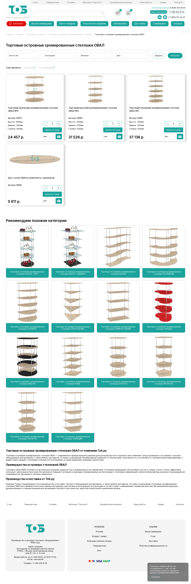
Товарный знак (52, 2)
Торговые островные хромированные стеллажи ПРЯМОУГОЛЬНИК (118, 343)
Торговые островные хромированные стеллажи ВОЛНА (118, 288)
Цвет (118, 56)
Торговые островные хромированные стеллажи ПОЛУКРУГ (27, 343)
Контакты (178, 2)
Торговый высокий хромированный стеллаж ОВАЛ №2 (93, 115)
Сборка (178, 23)
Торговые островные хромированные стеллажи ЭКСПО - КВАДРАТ (73, 288)
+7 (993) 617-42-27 (176, 17)
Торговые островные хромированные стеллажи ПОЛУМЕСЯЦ (164, 288)
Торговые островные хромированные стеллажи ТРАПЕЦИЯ (73, 453)
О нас (35, 2)
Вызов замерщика (41, 23)
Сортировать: (14, 67)
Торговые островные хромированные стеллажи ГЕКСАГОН (27, 453)
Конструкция (50, 56)
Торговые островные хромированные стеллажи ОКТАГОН (118, 398)
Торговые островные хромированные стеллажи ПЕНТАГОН (164, 398)
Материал (85, 56)
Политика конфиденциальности (153, 558)
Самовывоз (159, 23)
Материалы (120, 23)
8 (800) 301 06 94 (177, 8)
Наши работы (146, 2)
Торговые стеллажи (36, 34)
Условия (71, 2)
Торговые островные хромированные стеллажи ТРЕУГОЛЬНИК (73, 343)
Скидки (163, 2)
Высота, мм (13, 56)
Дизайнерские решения (121, 2)
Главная (9, 34)
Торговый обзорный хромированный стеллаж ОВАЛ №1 (154, 115)
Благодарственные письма (99, 554)
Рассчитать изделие (94, 23)
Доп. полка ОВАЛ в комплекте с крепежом (31, 190)
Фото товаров (67, 23)
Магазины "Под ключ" (92, 2)
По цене (30, 67)
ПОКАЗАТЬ (175, 56)
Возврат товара (99, 549)
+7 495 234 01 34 (176, 12)
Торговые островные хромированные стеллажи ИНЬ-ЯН (27, 398)
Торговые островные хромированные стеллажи (70, 34)
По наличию (47, 67)
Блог (99, 563)
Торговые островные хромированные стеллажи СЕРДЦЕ (164, 343)
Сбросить (159, 56)
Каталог (20, 34)
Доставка (139, 23)
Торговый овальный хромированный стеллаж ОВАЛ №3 (33, 115)
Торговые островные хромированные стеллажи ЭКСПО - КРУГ (27, 288)
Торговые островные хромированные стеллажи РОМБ (73, 398)
